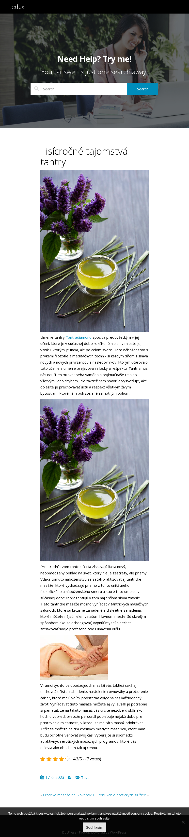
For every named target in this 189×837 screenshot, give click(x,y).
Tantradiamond (79, 337)
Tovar (86, 777)
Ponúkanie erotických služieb (122, 794)
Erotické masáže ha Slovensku (68, 794)
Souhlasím (94, 827)
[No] (182, 822)
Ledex (16, 9)
